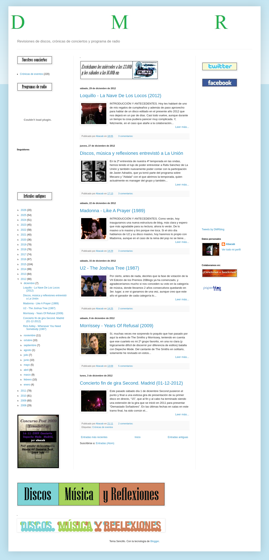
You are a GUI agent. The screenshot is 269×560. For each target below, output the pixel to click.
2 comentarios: (126, 308)
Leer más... (182, 126)
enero (27, 384)
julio (26, 354)
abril (26, 369)
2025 (24, 215)
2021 (24, 234)
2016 (24, 259)
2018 (24, 249)
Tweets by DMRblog (213, 229)
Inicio (138, 437)
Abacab (230, 244)
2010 (24, 395)
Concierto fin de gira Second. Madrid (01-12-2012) (131, 383)
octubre (28, 340)
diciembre (29, 283)
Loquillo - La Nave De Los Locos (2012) (120, 95)
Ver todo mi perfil (231, 249)
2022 (24, 229)
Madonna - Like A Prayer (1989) (112, 210)
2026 (24, 210)
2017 (24, 254)
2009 (24, 400)
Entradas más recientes (94, 437)
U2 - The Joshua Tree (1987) (109, 268)
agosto (28, 350)
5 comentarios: (126, 366)
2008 (24, 405)
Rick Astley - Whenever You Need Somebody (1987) (42, 328)
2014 (24, 269)
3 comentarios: (126, 136)
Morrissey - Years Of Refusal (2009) (116, 325)
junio (27, 360)
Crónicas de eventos (102, 427)
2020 (24, 239)
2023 (24, 224)
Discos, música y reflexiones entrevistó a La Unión (131, 153)
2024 (24, 219)
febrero (28, 379)
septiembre (30, 345)
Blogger (154, 541)
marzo (28, 374)
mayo (27, 364)
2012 (24, 279)
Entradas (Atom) (105, 443)
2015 (24, 264)
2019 (24, 244)
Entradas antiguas (178, 437)
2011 (24, 390)
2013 (24, 274)
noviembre (30, 335)
